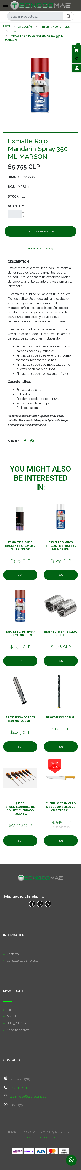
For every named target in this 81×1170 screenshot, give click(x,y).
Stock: (13, 196)
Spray (14, 31)
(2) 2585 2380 (19, 1088)
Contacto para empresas (22, 960)
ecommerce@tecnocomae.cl (28, 1096)
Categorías (25, 27)
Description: (19, 261)
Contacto (13, 954)
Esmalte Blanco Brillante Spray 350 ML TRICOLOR (20, 545)
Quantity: (16, 206)
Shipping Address (18, 1029)
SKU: (11, 186)
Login (11, 1009)
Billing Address (16, 1023)
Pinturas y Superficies (55, 27)
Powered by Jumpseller (40, 1137)
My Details (13, 1016)
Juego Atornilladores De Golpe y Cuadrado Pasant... (20, 808)
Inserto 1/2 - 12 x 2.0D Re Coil (61, 633)
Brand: (13, 177)
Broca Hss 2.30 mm (60, 717)
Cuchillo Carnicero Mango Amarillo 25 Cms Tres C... (61, 806)
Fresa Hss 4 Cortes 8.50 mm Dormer (20, 719)
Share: (13, 441)
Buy (20, 575)
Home (7, 26)
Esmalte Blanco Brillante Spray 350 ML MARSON (61, 545)
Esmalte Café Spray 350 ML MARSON (20, 633)
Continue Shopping (40, 248)
